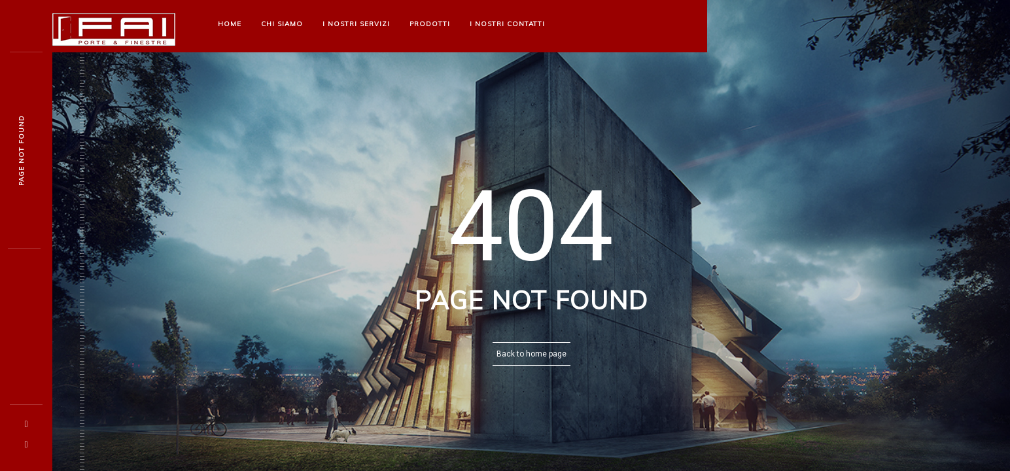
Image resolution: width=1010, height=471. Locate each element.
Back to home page (531, 353)
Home (229, 24)
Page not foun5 (21, 150)
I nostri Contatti (507, 24)
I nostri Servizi (356, 24)
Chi (282, 24)
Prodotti (429, 24)
